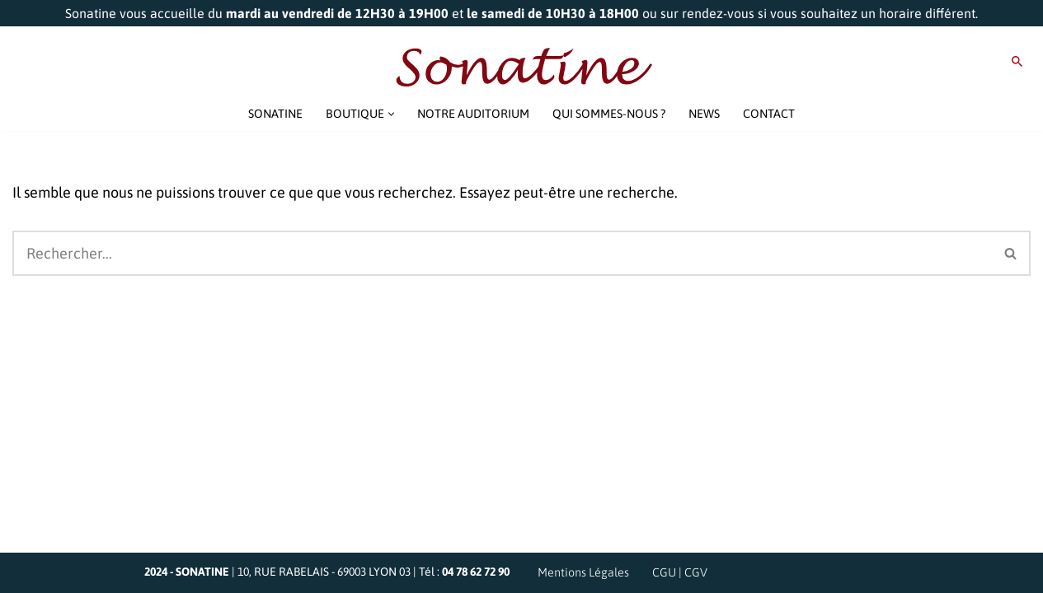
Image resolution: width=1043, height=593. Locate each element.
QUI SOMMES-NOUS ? (608, 113)
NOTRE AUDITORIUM (473, 113)
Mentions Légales (583, 572)
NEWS (704, 113)
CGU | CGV (679, 572)
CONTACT (769, 113)
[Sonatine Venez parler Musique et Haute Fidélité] (522, 67)
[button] (391, 114)
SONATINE (275, 113)
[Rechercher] (1017, 61)
